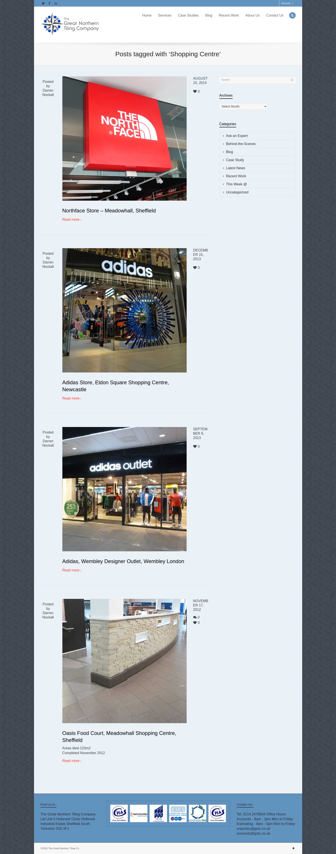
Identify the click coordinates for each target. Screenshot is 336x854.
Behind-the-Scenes (241, 144)
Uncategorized (237, 192)
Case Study (235, 160)
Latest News (235, 168)
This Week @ (236, 184)
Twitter (43, 3)
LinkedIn (55, 3)
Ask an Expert (237, 136)
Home (147, 15)
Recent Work (229, 15)
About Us (253, 15)
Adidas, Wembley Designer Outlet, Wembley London (123, 561)
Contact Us (274, 15)
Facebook (49, 3)
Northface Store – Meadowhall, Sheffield (109, 211)
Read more (71, 219)
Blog (208, 15)
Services (164, 15)
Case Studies (188, 15)
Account (285, 3)
